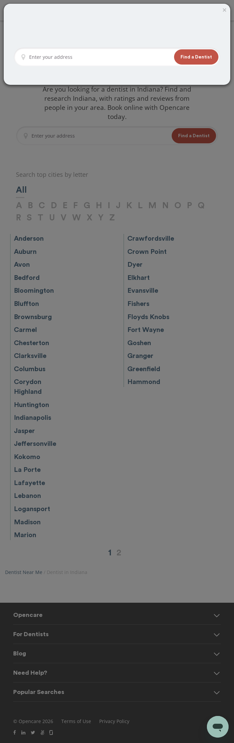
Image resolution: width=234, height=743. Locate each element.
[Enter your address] (99, 57)
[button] (196, 57)
